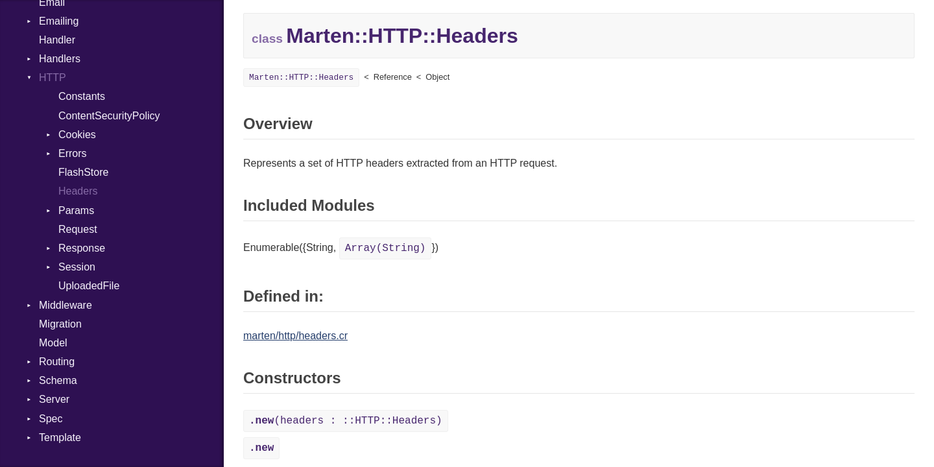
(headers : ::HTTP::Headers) (345, 421)
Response (81, 248)
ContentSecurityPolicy (109, 115)
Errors (72, 153)
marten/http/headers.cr (295, 335)
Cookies (77, 134)
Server (54, 399)
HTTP (52, 77)
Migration (60, 323)
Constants (81, 96)
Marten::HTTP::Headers (301, 77)
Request (77, 229)
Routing (57, 361)
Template (60, 437)
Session (76, 266)
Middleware (65, 305)
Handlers (59, 58)
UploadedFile (88, 285)
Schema (58, 380)
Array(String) (385, 248)
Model (53, 342)
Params (76, 210)
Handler (57, 39)
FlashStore (83, 172)
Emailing (58, 21)
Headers (77, 191)
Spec (50, 418)
